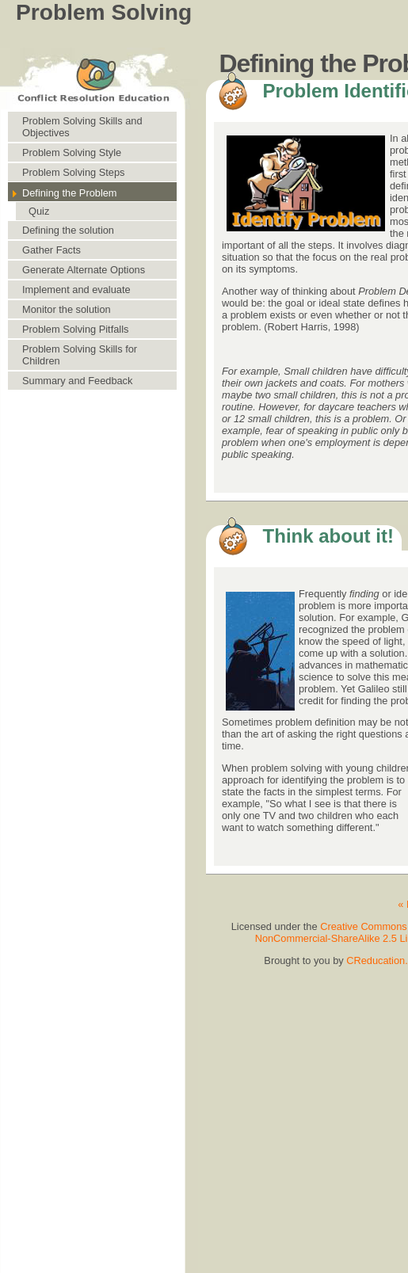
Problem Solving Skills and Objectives (82, 127)
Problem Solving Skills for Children (79, 355)
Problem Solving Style (71, 152)
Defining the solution (68, 230)
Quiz (39, 211)
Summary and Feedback (77, 381)
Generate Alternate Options (83, 270)
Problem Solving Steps (73, 172)
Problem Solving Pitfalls (75, 329)
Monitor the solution (66, 309)
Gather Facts (51, 250)
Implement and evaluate (76, 289)
